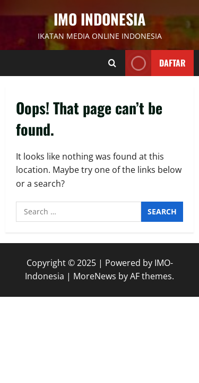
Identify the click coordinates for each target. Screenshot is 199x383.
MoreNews (94, 276)
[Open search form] (112, 63)
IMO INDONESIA (99, 19)
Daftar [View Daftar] (155, 63)
